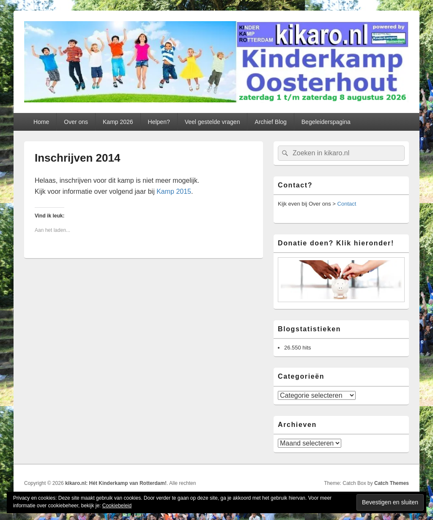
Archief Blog (270, 121)
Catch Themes (391, 483)
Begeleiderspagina (326, 121)
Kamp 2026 (118, 121)
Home (41, 121)
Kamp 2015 (173, 191)
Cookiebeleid (117, 506)
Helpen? (159, 121)
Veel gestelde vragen (212, 121)
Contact (346, 204)
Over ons (76, 121)
